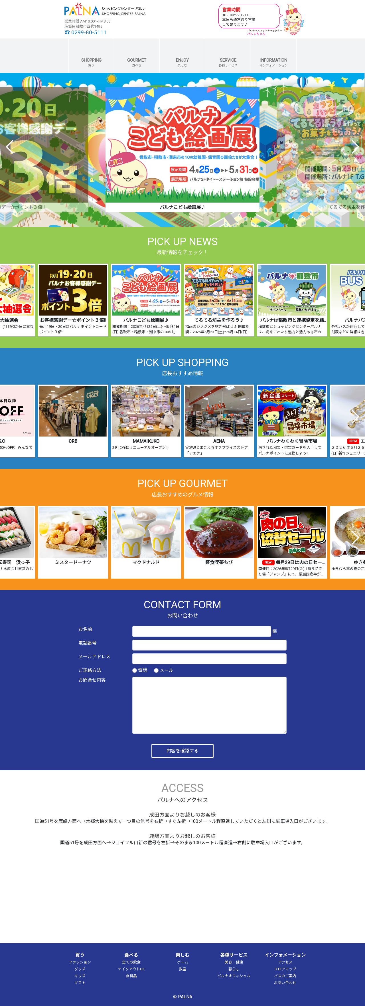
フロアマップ (285, 969)
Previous (10, 147)
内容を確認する (182, 751)
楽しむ (182, 955)
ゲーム (182, 962)
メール (166, 670)
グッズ (80, 969)
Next (355, 147)
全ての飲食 (131, 962)
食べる (131, 955)
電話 (142, 670)
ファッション (80, 962)
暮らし (234, 969)
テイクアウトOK (131, 969)
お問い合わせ (285, 983)
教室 (182, 969)
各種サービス (234, 955)
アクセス (285, 962)
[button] (91, 56)
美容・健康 (234, 962)
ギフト (80, 983)
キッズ (80, 976)
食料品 (131, 976)
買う (79, 955)
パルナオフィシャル (234, 976)
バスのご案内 (285, 976)
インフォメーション (285, 955)
